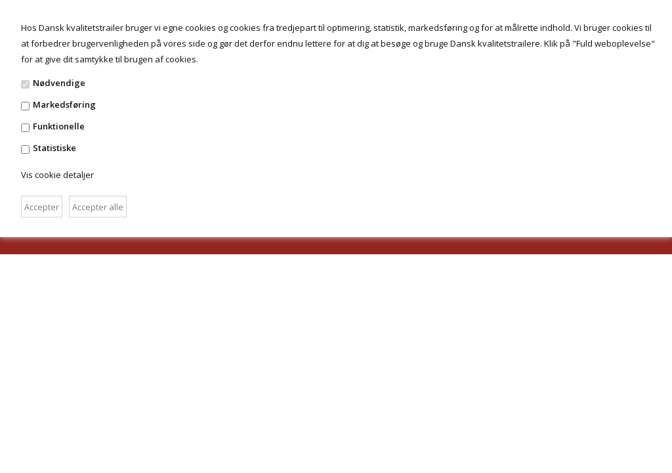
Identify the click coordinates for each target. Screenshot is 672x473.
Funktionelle (59, 126)
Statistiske (54, 148)
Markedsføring (64, 104)
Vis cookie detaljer (57, 175)
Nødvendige (59, 83)
